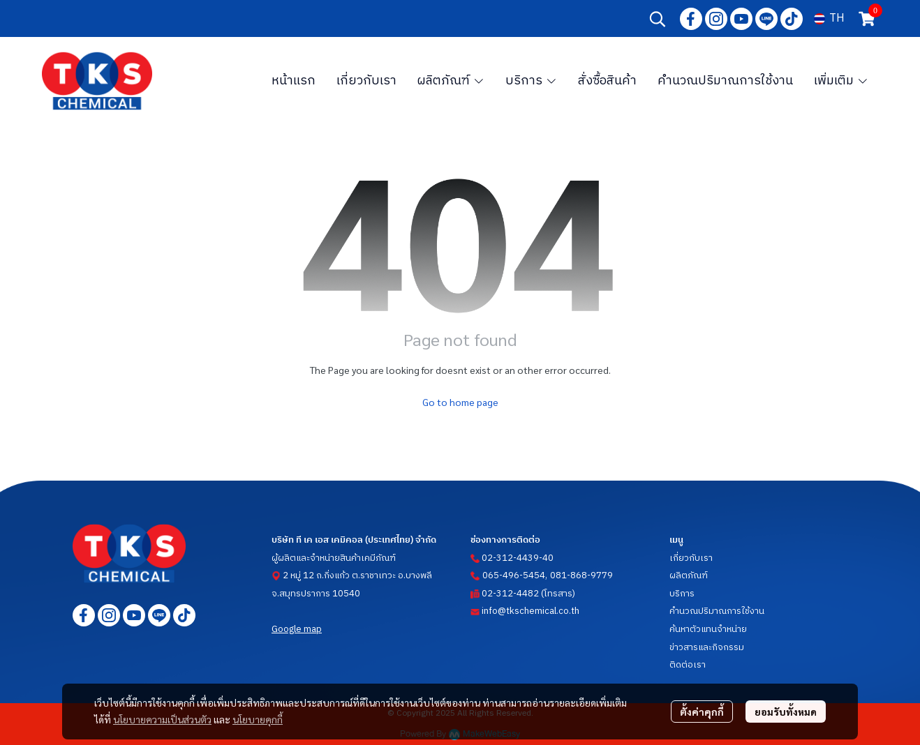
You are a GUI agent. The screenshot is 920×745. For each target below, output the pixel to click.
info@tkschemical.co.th (530, 611)
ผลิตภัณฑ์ (688, 575)
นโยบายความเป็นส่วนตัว (162, 719)
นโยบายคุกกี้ (257, 719)
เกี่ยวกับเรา (691, 558)
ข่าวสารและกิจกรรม (706, 647)
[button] (657, 19)
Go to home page (460, 402)
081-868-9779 (581, 575)
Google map (297, 629)
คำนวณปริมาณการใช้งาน (716, 611)
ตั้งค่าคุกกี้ (702, 711)
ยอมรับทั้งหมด (786, 711)
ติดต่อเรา (687, 664)
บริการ (682, 593)
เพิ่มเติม (841, 80)
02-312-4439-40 (518, 558)
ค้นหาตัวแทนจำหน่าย (708, 629)
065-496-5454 (513, 575)
